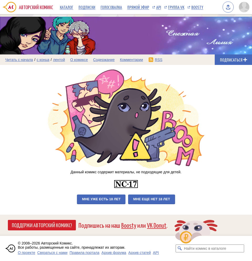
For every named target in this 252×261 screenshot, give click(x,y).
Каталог (66, 7)
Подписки (86, 7)
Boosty (197, 7)
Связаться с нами (52, 253)
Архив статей (139, 253)
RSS (158, 60)
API (158, 7)
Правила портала (84, 253)
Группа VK (176, 7)
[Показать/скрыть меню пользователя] (244, 7)
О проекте (26, 253)
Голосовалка (111, 7)
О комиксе (79, 60)
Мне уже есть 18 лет (101, 199)
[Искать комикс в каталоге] (179, 248)
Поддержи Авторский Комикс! (42, 224)
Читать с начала (19, 60)
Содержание (104, 60)
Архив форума (114, 253)
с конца (43, 60)
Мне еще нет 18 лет (151, 199)
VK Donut (156, 225)
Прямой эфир (138, 7)
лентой (59, 60)
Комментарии (131, 60)
